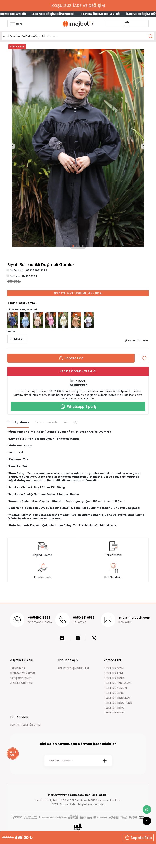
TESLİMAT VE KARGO (22, 673)
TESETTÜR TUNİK (114, 678)
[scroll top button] (147, 821)
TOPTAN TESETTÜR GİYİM (25, 724)
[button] (73, 246)
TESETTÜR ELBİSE (114, 693)
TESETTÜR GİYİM (114, 668)
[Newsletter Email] (78, 760)
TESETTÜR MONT (114, 712)
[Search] (78, 36)
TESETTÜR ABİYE (114, 673)
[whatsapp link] (147, 809)
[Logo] (78, 24)
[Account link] (127, 23)
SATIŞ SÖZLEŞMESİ (21, 678)
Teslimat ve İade (46, 422)
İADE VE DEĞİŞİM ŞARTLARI (73, 668)
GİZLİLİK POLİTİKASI (21, 683)
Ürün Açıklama (18, 422)
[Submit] (104, 760)
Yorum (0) (70, 422)
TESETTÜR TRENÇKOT (117, 697)
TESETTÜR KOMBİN (115, 688)
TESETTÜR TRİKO (114, 707)
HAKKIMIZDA (17, 668)
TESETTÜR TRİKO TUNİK (118, 703)
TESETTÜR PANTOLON (117, 683)
